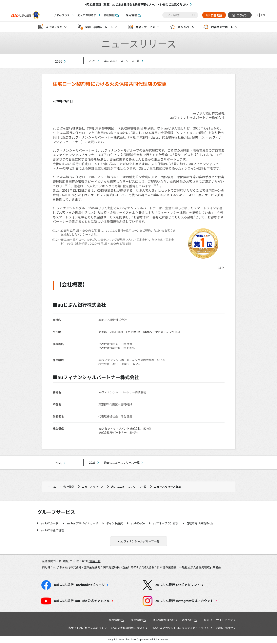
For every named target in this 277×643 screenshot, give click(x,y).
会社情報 (111, 15)
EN (263, 15)
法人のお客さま (86, 15)
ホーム (52, 487)
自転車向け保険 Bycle (199, 523)
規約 (206, 620)
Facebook (79, 584)
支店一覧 (95, 561)
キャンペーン (186, 27)
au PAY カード (49, 523)
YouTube (82, 600)
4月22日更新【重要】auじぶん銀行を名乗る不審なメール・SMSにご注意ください (136, 4)
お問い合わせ (224, 628)
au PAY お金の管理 (52, 530)
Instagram (184, 600)
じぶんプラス (61, 15)
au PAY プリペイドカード (82, 523)
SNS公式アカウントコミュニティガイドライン (180, 628)
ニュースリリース (93, 487)
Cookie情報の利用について (128, 628)
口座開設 (216, 15)
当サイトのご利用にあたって (86, 628)
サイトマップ (224, 620)
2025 (92, 61)
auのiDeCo (138, 523)
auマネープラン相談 (165, 523)
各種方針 (189, 620)
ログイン (241, 15)
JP (256, 15)
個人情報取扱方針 (164, 620)
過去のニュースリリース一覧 (122, 61)
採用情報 (133, 15)
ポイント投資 (114, 523)
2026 (58, 61)
